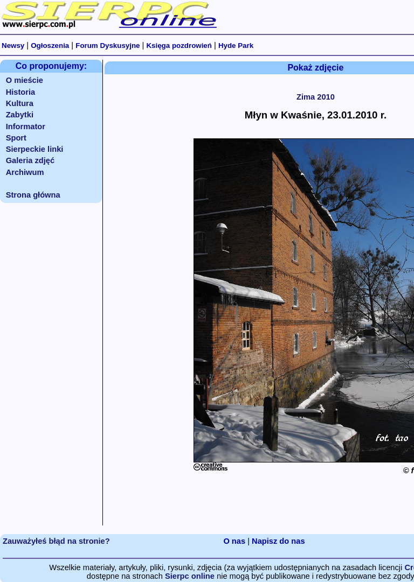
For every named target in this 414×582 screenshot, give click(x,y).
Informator (25, 126)
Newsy (13, 45)
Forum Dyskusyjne (107, 45)
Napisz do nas (278, 541)
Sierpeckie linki (35, 149)
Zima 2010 (315, 97)
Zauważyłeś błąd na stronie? (56, 541)
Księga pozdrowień (178, 45)
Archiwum (25, 172)
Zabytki (19, 114)
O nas (234, 541)
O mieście (24, 80)
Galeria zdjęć (30, 160)
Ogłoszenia (50, 45)
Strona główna (33, 195)
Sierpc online (190, 576)
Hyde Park (235, 45)
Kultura (19, 103)
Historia (21, 92)
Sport (16, 138)
